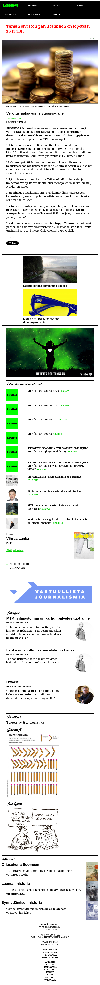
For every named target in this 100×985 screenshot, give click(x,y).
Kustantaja (50, 949)
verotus (10, 237)
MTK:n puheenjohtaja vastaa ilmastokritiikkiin (54, 491)
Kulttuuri (50, 969)
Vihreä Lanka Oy (50, 924)
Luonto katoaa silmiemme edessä (45, 285)
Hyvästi (12, 682)
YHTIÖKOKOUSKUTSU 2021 (43, 419)
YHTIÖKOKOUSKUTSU (40, 434)
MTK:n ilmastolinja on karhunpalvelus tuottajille (48, 618)
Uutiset (50, 977)
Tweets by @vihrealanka (25, 722)
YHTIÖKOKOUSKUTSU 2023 (43, 391)
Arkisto (50, 962)
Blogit (50, 965)
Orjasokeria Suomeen (20, 864)
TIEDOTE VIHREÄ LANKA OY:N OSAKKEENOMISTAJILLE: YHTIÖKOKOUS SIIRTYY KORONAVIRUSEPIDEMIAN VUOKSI (58, 466)
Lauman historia (16, 883)
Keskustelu (50, 967)
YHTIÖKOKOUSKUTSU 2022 (43, 405)
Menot (50, 972)
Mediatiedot (50, 952)
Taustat (50, 975)
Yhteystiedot (50, 957)
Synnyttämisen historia (22, 903)
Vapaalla (50, 980)
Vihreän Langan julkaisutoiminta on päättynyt (54, 476)
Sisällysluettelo (14, 550)
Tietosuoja (50, 955)
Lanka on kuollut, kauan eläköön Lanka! (41, 650)
